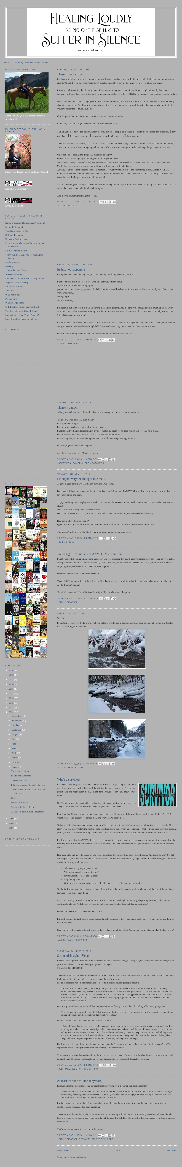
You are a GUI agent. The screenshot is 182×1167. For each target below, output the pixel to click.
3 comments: (91, 202)
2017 (11, 679)
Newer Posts (63, 1150)
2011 (11, 707)
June (14, 743)
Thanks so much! (68, 407)
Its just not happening (71, 269)
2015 (11, 688)
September (17, 729)
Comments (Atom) (78, 1157)
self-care (64, 1069)
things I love (75, 767)
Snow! (61, 618)
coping (62, 767)
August (15, 734)
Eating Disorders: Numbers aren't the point (25, 222)
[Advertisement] (83, 238)
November (17, 720)
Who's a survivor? (69, 779)
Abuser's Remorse (13, 274)
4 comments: (90, 936)
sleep (75, 1069)
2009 (11, 818)
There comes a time (69, 74)
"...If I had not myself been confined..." (23, 306)
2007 (11, 828)
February (16, 762)
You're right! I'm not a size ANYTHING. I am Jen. (89, 554)
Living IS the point (14, 227)
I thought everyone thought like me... (81, 479)
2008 (11, 823)
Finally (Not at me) (14, 286)
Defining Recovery (14, 235)
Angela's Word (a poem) (16, 282)
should (70, 542)
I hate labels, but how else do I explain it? (24, 278)
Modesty (9, 266)
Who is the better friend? (16, 270)
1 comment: (91, 459)
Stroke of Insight (90, 1069)
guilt (61, 542)
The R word (80, 940)
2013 (11, 698)
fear (69, 940)
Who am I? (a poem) (15, 302)
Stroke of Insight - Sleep (73, 955)
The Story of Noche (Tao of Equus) (21, 311)
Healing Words (12, 262)
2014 (11, 693)
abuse (61, 940)
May (14, 748)
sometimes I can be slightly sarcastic (81, 463)
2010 (11, 712)
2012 (11, 702)
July (14, 739)
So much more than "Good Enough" (22, 315)
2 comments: (90, 340)
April (14, 753)
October (16, 725)
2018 (11, 675)
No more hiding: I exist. (16, 250)
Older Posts (171, 1150)
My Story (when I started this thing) (31, 62)
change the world (69, 206)
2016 (11, 684)
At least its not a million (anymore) (80, 1081)
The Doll (9, 290)
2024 (11, 670)
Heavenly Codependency (16, 239)
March (15, 757)
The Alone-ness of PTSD (16, 231)
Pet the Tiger (11, 298)
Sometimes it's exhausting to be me (21, 319)
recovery (84, 1139)
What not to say (12, 294)
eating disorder (68, 344)
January (16, 767)
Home (6, 62)
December (17, 716)
